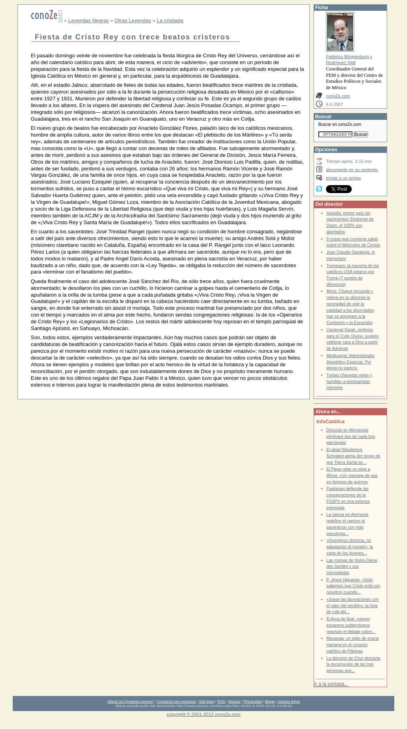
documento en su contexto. (352, 169)
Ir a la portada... (331, 684)
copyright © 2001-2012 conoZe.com (203, 714)
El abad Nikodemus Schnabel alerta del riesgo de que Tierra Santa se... (353, 456)
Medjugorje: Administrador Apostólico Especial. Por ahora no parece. (350, 362)
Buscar (234, 701)
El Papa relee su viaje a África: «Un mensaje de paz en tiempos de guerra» (352, 475)
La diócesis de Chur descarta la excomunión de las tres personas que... (353, 664)
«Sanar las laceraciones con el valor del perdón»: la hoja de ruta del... (352, 605)
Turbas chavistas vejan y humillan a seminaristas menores (349, 381)
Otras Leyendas (132, 20)
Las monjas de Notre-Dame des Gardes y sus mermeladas (351, 566)
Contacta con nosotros (176, 701)
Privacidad (253, 701)
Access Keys (288, 701)
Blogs (270, 701)
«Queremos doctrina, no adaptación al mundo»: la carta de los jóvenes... (349, 546)
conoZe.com (338, 96)
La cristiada (170, 20)
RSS (221, 701)
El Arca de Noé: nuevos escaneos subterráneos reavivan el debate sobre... (351, 625)
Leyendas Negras (88, 20)
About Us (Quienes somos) (130, 701)
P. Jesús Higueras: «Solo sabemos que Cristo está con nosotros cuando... (353, 586)
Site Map (206, 701)
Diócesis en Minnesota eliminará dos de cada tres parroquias (350, 436)
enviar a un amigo (343, 178)
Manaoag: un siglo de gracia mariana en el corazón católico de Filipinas (352, 644)
